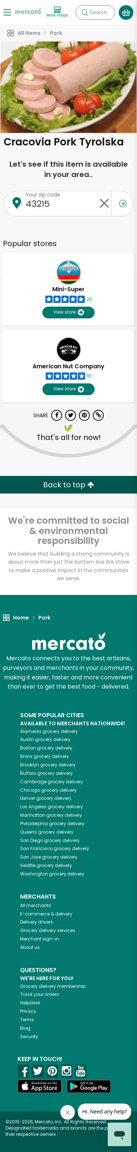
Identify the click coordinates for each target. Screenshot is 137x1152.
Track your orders (39, 994)
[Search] (95, 12)
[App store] (39, 1086)
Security (29, 1036)
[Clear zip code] (104, 203)
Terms (27, 1019)
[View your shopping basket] (126, 12)
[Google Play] (89, 1086)
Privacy (28, 1011)
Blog (25, 1028)
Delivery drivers (36, 922)
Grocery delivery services (47, 930)
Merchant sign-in (39, 939)
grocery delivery (49, 731)
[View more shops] (57, 12)
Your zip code (43, 194)
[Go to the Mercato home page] (28, 10)
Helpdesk (30, 1003)
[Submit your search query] (84, 12)
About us (30, 947)
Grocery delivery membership (52, 986)
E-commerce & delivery (46, 914)
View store (68, 312)
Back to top (68, 485)
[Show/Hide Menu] (7, 12)
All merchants (35, 905)
